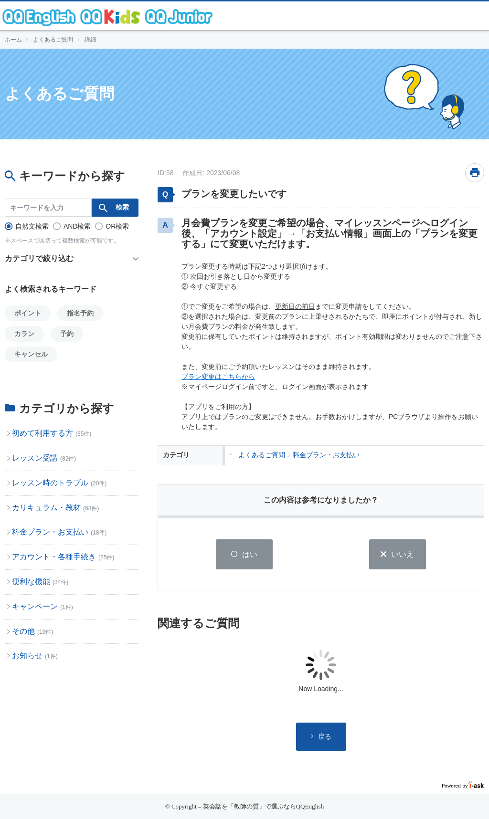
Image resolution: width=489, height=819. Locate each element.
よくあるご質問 (53, 39)
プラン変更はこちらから (218, 376)
